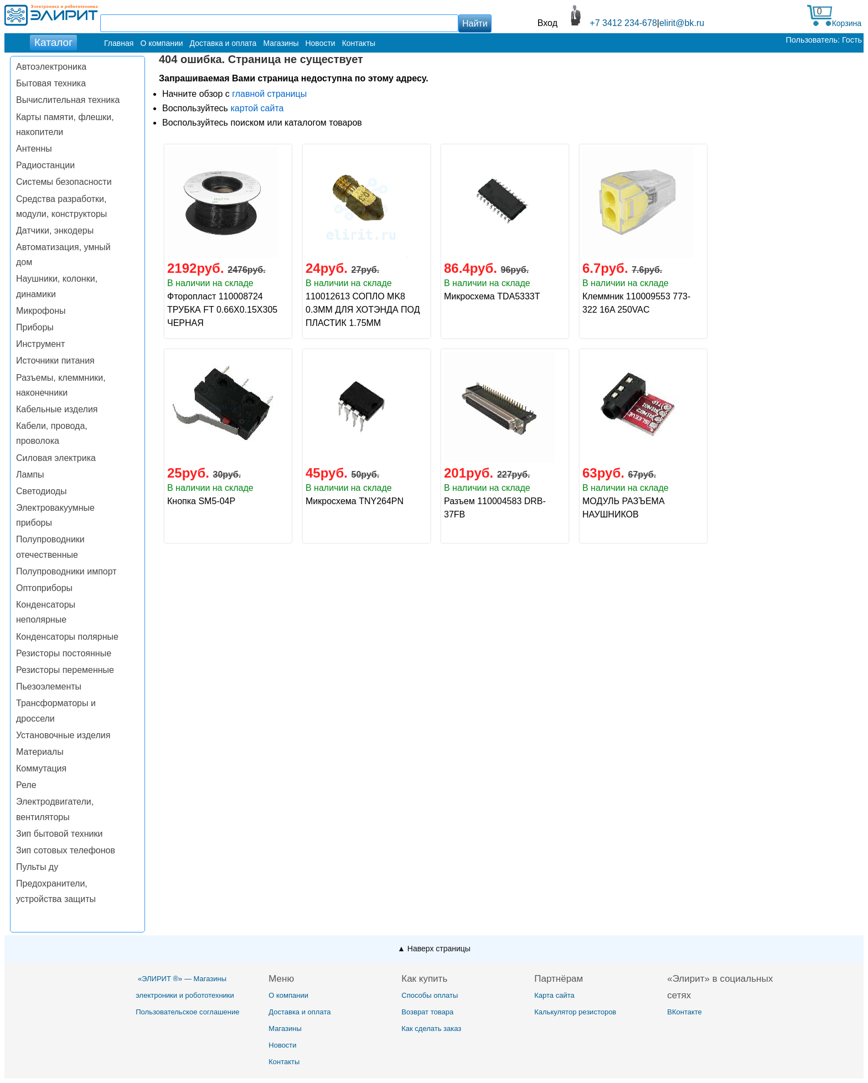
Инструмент (40, 344)
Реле (26, 785)
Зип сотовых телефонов (65, 850)
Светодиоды (41, 491)
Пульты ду (37, 867)
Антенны (34, 148)
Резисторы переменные (65, 670)
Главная (118, 43)
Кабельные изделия (56, 409)
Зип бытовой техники (59, 833)
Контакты (358, 43)
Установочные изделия (63, 735)
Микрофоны (40, 310)
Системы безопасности (64, 181)
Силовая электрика (56, 458)
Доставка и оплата (223, 43)
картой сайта (256, 108)
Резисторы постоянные (63, 653)
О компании (161, 43)
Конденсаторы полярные (67, 636)
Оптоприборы (44, 588)
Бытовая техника (51, 83)
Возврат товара (427, 1012)
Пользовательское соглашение (187, 1012)
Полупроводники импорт (66, 571)
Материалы (40, 751)
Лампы (30, 474)
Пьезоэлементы (48, 686)
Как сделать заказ (431, 1028)
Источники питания (55, 360)
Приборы (35, 327)
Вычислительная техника (68, 100)
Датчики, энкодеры (55, 230)
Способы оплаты (429, 995)
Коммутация (41, 768)
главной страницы (269, 94)
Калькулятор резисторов (575, 1012)
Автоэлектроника (51, 66)
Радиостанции (45, 165)
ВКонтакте (684, 1012)
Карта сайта (554, 995)
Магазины (280, 43)
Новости (320, 43)
